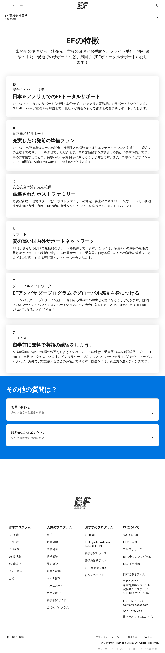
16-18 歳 (14, 542)
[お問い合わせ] (157, 5)
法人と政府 (15, 571)
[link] (16, 17)
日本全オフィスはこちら (138, 616)
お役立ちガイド (94, 575)
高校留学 (52, 549)
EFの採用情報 (131, 563)
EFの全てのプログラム (137, 556)
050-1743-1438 (132, 611)
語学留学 (52, 556)
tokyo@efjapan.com (135, 604)
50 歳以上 (15, 563)
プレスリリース (132, 549)
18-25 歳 (14, 549)
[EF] (82, 5)
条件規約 (132, 637)
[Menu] (157, 17)
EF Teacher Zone (95, 567)
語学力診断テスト (96, 560)
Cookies (147, 637)
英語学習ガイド (56, 600)
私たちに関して (132, 534)
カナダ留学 (54, 592)
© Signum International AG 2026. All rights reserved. (130, 642)
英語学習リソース (96, 553)
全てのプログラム (58, 607)
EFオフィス (130, 542)
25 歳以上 (15, 556)
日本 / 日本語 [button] (15, 637)
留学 (49, 534)
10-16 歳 (14, 534)
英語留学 (52, 563)
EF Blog (90, 534)
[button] (15, 5)
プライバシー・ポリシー (108, 637)
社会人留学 (54, 571)
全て (11, 578)
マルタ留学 (54, 578)
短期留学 (52, 542)
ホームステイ (55, 585)
